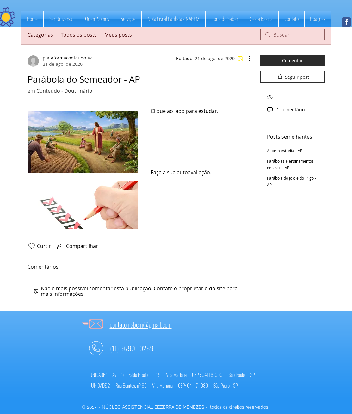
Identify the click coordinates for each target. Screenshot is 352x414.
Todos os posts (79, 34)
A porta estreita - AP (284, 150)
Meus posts (118, 34)
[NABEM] (346, 22)
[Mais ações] (246, 58)
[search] (292, 34)
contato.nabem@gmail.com (141, 324)
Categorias (40, 34)
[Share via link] (77, 246)
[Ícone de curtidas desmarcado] (32, 246)
